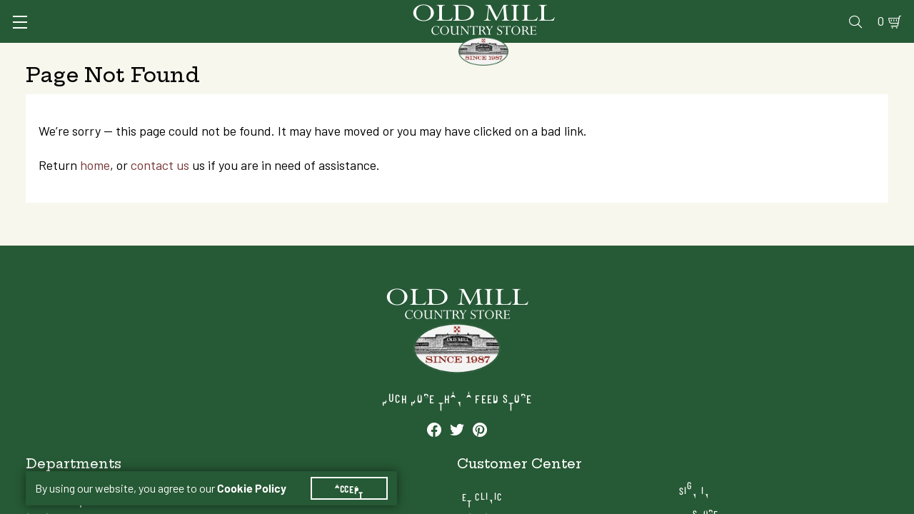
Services (520, 12)
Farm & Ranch (800, 53)
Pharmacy (654, 12)
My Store (770, 417)
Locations (773, 440)
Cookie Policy (260, 471)
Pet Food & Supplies (542, 53)
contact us (173, 231)
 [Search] (871, 53)
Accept (357, 471)
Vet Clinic (586, 12)
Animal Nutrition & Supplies (382, 53)
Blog (832, 12)
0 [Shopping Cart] (864, 12)
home (108, 231)
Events (786, 12)
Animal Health (239, 53)
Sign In (205, 12)
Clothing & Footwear (681, 53)
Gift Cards (722, 12)
